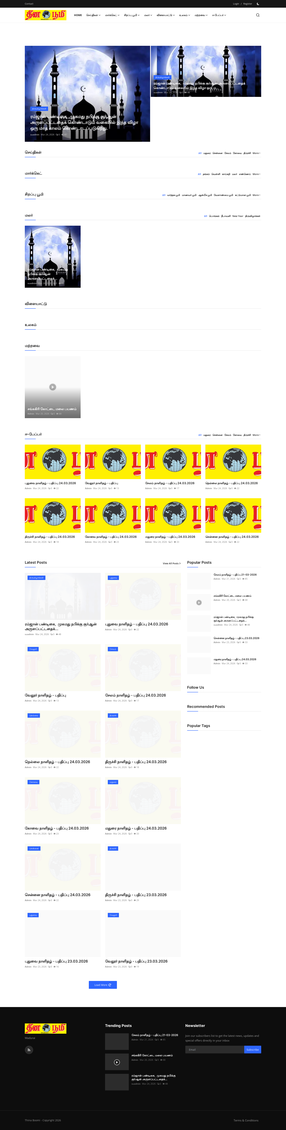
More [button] (256, 153)
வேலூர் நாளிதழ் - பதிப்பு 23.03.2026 (136, 961)
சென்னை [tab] (217, 153)
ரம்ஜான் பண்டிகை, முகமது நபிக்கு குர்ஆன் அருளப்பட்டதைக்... (48, 273)
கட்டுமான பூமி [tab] (243, 195)
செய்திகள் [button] (93, 15)
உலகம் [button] (184, 15)
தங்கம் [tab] (206, 174)
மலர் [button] (148, 15)
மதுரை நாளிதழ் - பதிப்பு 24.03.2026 (170, 537)
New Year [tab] (237, 216)
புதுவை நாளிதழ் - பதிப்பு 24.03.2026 (50, 483)
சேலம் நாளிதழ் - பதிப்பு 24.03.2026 (169, 483)
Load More (102, 985)
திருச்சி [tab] (247, 153)
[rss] (29, 1050)
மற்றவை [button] (201, 15)
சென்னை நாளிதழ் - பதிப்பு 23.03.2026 (236, 638)
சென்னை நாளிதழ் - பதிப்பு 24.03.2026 (232, 537)
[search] (257, 15)
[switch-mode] (258, 4)
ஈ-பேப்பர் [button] (219, 15)
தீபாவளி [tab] (226, 216)
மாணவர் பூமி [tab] (189, 195)
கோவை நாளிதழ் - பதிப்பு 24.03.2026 (111, 537)
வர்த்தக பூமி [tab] (173, 195)
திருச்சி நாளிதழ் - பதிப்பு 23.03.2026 (136, 895)
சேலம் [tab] (227, 153)
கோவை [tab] (237, 153)
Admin (31, 413)
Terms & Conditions (246, 1120)
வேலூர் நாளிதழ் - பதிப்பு (101, 483)
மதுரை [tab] (207, 153)
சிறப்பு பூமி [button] (132, 15)
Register (247, 3)
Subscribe (253, 1049)
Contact (29, 3)
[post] (87, 94)
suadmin (34, 134)
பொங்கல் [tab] (214, 216)
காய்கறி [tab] (226, 174)
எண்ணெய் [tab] (245, 174)
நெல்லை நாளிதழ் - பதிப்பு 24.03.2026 (231, 483)
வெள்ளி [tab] (215, 174)
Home (78, 15)
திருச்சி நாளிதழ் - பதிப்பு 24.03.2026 (50, 537)
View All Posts (172, 563)
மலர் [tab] (234, 174)
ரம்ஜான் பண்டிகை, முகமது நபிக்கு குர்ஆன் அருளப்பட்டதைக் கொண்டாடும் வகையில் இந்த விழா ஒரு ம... (199, 85)
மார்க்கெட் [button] (112, 15)
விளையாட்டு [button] (166, 15)
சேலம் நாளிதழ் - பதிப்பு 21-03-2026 (235, 574)
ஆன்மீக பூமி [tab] (205, 195)
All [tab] (200, 153)
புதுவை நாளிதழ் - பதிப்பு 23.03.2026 (56, 961)
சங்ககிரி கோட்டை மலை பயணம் (52, 409)
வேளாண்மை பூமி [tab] (223, 195)
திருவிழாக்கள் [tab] (252, 216)
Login (236, 3)
